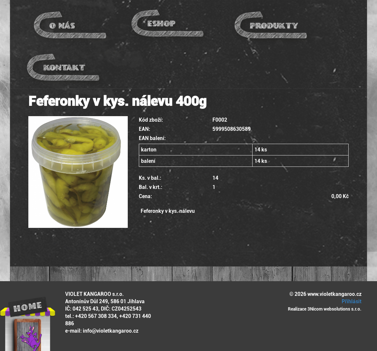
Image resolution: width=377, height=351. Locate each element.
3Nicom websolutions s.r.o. (334, 309)
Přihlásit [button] (350, 301)
